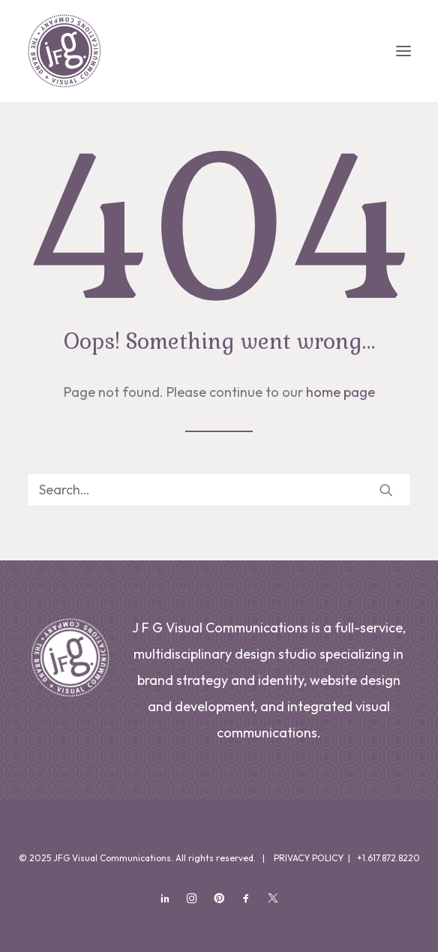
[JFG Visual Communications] (64, 51)
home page (340, 392)
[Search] (219, 489)
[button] (403, 51)
